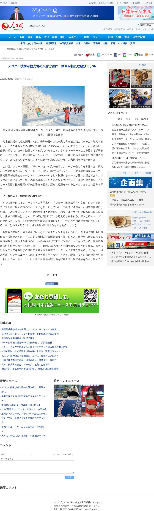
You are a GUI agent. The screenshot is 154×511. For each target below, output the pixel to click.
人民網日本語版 (7, 58)
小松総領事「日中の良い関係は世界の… (131, 261)
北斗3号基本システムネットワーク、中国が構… (25, 409)
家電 (113, 43)
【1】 (49, 275)
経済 (30, 37)
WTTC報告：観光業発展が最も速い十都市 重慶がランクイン (32, 351)
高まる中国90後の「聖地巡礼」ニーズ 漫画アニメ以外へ (30, 356)
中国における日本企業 (31, 43)
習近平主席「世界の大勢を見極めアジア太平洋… (23, 420)
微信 (139, 54)
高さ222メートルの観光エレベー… (129, 158)
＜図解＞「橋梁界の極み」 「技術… (128, 200)
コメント (97, 37)
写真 (118, 37)
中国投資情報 (66, 43)
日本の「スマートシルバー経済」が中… (131, 253)
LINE (127, 54)
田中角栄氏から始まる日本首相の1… (128, 204)
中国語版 (135, 3)
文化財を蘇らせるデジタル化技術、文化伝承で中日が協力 (30, 334)
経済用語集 (51, 43)
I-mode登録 (122, 3)
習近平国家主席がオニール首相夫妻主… (132, 153)
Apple (78, 54)
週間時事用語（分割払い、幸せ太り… (128, 194)
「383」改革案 (144, 221)
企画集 (130, 29)
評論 (110, 37)
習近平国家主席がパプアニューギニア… (132, 129)
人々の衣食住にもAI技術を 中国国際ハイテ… (24, 436)
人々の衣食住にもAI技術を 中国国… (131, 144)
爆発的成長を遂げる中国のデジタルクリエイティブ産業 (29, 329)
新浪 (90, 54)
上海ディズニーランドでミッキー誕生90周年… (24, 414)
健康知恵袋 (119, 29)
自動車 (87, 43)
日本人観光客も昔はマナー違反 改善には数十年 (26, 364)
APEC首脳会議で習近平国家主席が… (130, 125)
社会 (38, 37)
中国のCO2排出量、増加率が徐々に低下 (21, 405)
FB (117, 54)
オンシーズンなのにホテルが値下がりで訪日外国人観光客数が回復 (35, 347)
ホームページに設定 (8, 3)
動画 (126, 37)
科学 (54, 37)
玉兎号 (135, 218)
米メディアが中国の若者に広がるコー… (131, 257)
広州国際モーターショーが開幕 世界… (132, 139)
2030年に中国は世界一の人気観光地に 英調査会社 (27, 342)
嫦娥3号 (142, 218)
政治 (46, 37)
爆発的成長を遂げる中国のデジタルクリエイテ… (23, 398)
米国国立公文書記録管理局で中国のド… (132, 167)
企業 (78, 43)
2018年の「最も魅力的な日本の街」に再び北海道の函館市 (30, 369)
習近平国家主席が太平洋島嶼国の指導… (132, 162)
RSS (149, 54)
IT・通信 (122, 43)
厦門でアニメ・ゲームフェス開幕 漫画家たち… (23, 429)
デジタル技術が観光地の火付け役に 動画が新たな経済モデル (33, 49)
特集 (86, 37)
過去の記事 (139, 37)
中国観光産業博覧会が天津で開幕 (18, 338)
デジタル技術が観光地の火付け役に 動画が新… (23, 389)
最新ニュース (8, 381)
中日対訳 (107, 29)
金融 (105, 43)
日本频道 (147, 3)
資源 (132, 43)
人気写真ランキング (118, 65)
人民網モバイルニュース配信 (101, 3)
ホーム (12, 37)
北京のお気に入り (144, 29)
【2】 (55, 275)
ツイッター (104, 54)
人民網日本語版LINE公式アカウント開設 (52, 302)
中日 (62, 37)
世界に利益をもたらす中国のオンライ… (132, 134)
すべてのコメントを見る (63, 454)
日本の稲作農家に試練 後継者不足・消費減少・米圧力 (29, 360)
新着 (22, 37)
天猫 (134, 221)
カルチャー (75, 37)
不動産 (96, 43)
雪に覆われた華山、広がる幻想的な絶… (132, 148)
